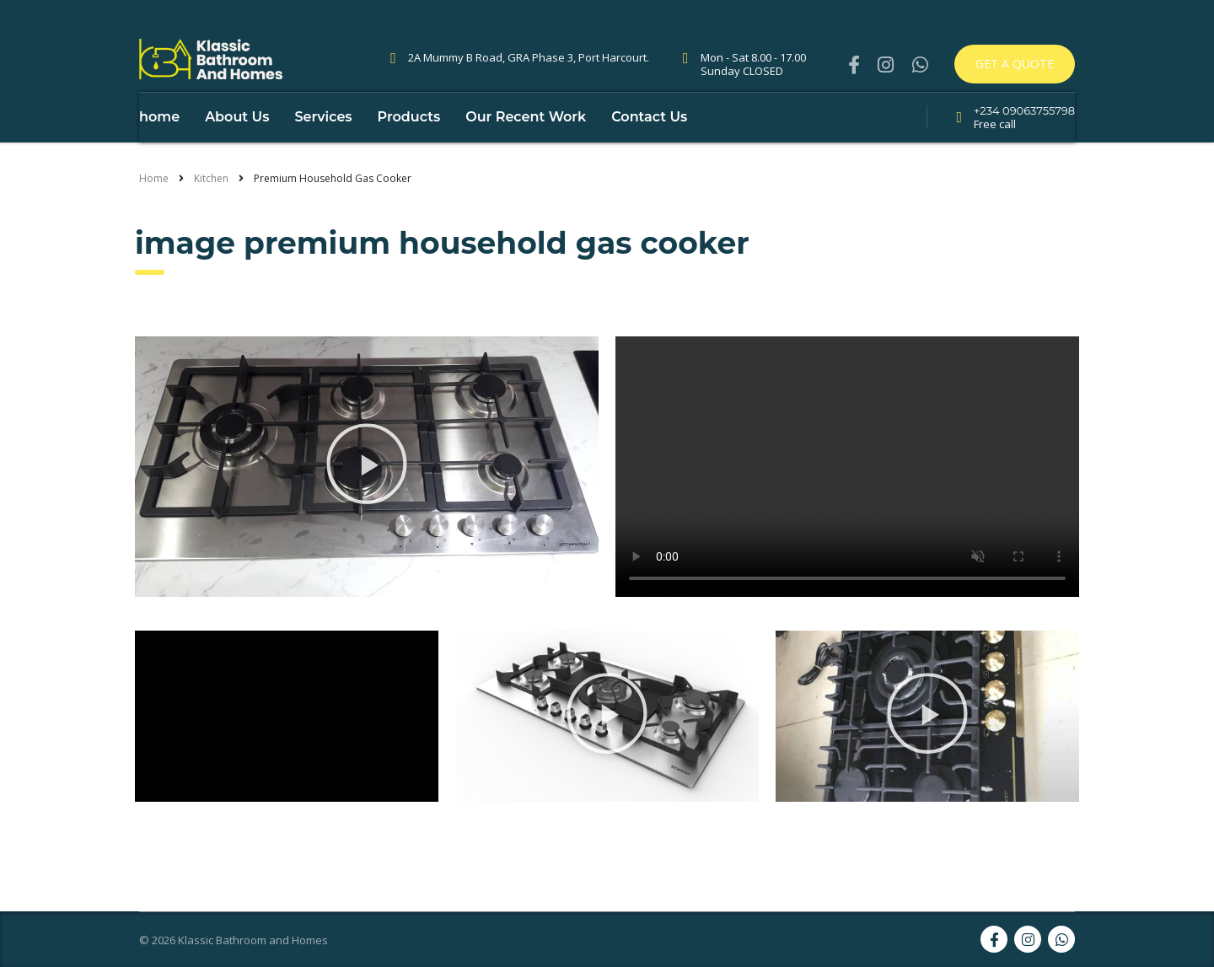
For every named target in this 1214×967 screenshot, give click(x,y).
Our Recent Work (525, 150)
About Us (237, 150)
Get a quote (1014, 64)
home (159, 150)
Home (154, 212)
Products (409, 150)
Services (323, 150)
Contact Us (649, 150)
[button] (367, 500)
